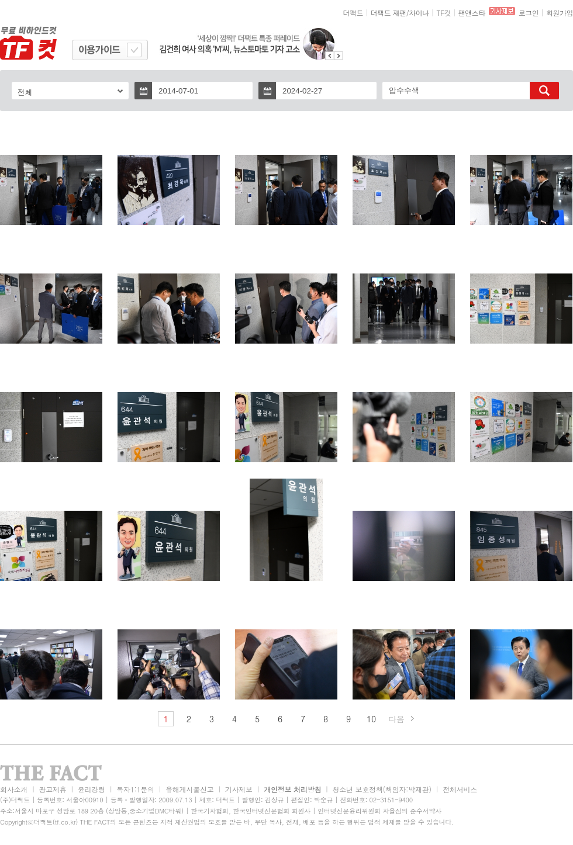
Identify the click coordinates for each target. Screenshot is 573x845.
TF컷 (443, 13)
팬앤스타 (471, 13)
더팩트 (353, 13)
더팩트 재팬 (388, 13)
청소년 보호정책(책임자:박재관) (382, 789)
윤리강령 (91, 789)
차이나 (419, 13)
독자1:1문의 (135, 789)
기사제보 (239, 789)
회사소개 (13, 789)
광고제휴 (52, 789)
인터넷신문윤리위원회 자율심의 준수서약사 (379, 810)
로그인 (529, 13)
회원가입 (559, 13)
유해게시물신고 (189, 789)
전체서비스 (460, 789)
